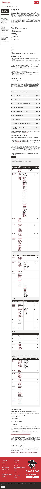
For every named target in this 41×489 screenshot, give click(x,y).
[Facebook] (29, 471)
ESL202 (24, 188)
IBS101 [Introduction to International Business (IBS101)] (13, 382)
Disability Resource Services (7, 474)
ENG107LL (24, 184)
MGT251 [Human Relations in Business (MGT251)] (13, 218)
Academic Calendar (5, 460)
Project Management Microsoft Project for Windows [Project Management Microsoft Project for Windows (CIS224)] (20, 375)
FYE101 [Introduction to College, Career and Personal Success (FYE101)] (13, 238)
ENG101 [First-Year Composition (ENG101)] (13, 173)
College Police (4, 472)
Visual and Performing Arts (5, 42)
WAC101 (24, 178)
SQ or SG (13, 344)
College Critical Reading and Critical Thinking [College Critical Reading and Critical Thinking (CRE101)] (20, 284)
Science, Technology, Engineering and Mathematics (4, 38)
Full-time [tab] (13, 156)
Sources (26, 132)
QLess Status (16, 473)
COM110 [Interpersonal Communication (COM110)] (13, 304)
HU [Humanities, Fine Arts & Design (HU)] (12, 347)
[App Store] (29, 476)
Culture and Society (4, 30)
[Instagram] (33, 471)
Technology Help (17, 475)
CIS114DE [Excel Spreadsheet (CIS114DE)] (13, 370)
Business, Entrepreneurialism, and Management (4, 22)
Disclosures (4, 476)
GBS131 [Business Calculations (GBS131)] (13, 379)
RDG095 (25, 287)
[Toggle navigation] (36, 2)
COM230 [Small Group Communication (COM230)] (13, 306)
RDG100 (25, 288)
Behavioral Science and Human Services (4, 19)
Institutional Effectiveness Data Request (19, 468)
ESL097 (24, 177)
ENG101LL (24, 183)
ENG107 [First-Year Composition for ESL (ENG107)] (13, 174)
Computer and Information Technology (3, 27)
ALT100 (24, 180)
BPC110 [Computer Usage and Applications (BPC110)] (13, 223)
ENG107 (25, 269)
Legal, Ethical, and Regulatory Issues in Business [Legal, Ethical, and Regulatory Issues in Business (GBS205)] (20, 275)
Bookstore (3, 465)
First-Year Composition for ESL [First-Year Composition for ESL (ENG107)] (20, 178)
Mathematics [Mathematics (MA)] (20, 271)
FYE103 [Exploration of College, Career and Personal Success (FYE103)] (13, 239)
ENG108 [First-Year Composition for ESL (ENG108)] (13, 262)
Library (15, 470)
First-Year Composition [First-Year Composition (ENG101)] (19, 174)
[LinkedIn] (36, 471)
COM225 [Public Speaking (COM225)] (13, 305)
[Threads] (38, 471)
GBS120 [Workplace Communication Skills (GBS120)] (13, 257)
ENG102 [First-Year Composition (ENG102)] (13, 261)
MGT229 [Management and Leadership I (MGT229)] (13, 233)
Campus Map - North (5, 469)
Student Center (18, 141)
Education (3, 32)
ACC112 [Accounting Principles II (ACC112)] (13, 361)
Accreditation (4, 462)
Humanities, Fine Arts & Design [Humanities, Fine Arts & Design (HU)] (20, 348)
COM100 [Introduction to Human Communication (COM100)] (13, 303)
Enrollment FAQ (16, 460)
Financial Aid (16, 462)
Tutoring (15, 477)
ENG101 (25, 264)
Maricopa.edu (16, 472)
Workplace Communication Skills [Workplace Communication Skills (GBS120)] (20, 258)
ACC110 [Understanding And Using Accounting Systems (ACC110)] (13, 360)
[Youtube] (31, 471)
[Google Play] (35, 476)
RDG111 (25, 289)
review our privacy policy (29, 483)
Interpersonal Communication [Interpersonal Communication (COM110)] (20, 309)
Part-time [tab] (18, 156)
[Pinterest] (27, 471)
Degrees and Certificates (7, 6)
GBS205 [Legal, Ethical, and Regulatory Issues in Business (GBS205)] (13, 273)
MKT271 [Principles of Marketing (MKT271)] (13, 386)
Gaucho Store (16, 465)
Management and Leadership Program (4, 11)
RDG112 (25, 290)
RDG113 (25, 291)
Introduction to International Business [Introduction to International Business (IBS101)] (20, 383)
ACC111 (25, 363)
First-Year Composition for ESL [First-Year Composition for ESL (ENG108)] (20, 265)
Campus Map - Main (5, 467)
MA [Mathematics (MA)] (12, 271)
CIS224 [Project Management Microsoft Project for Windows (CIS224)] (13, 373)
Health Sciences (4, 35)
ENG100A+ (24, 186)
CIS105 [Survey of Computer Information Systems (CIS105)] (13, 224)
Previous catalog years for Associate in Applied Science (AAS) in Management (24, 452)
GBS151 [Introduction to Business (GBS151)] (13, 169)
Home (2, 6)
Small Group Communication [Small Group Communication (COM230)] (20, 316)
